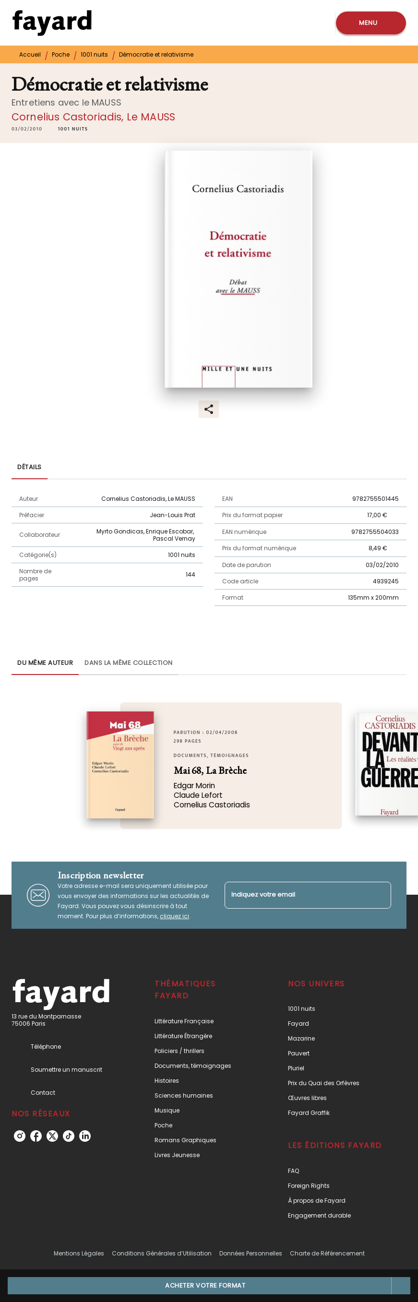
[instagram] (20, 1136)
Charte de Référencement (327, 1253)
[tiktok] (68, 1136)
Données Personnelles (250, 1253)
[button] (73, 129)
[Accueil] (52, 23)
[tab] (30, 467)
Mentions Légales (79, 1253)
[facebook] (36, 1136)
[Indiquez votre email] (296, 895)
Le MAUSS (151, 117)
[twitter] (52, 1136)
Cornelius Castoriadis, (69, 117)
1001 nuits (94, 54)
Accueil (30, 54)
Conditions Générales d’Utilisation (162, 1253)
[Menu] (370, 23)
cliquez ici (174, 916)
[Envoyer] (379, 895)
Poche (61, 54)
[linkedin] (85, 1136)
